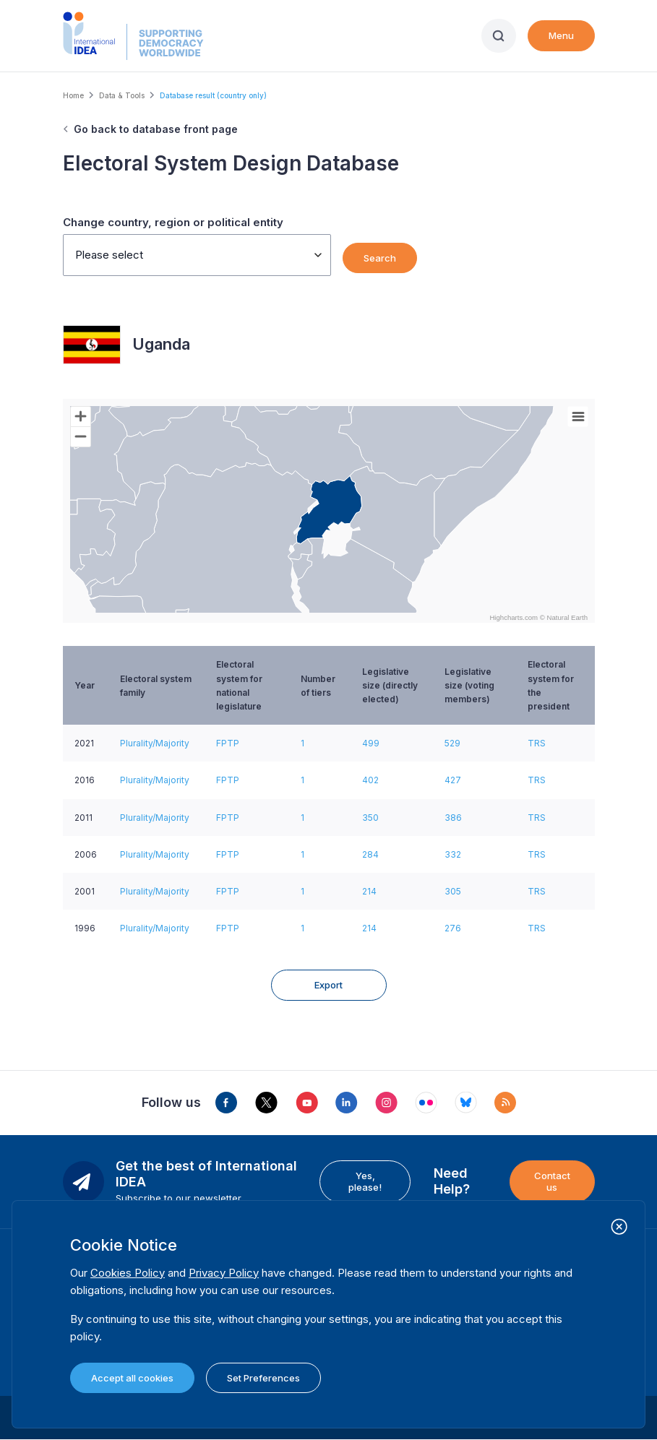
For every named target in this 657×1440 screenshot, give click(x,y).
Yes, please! (365, 1181)
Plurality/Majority (154, 743)
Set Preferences (263, 1378)
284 (370, 854)
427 (453, 780)
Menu (561, 35)
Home (73, 95)
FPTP (227, 743)
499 (370, 743)
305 (453, 891)
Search (380, 258)
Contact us (552, 1181)
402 (370, 780)
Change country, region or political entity (173, 222)
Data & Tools (122, 95)
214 (369, 891)
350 (370, 817)
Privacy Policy (224, 1273)
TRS (537, 743)
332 (453, 854)
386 (453, 817)
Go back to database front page (156, 129)
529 (452, 743)
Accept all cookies (132, 1378)
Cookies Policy (127, 1273)
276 (453, 928)
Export (328, 985)
